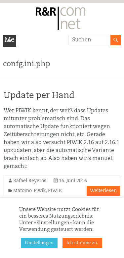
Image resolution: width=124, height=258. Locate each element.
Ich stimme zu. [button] (82, 243)
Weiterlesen (103, 190)
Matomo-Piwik (29, 190)
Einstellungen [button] (39, 243)
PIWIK (55, 190)
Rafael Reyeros (29, 181)
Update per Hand (39, 95)
